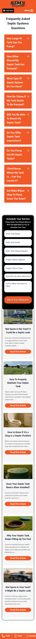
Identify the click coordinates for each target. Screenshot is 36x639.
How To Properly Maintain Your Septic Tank (18, 383)
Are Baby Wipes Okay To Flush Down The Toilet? (16, 194)
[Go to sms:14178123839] (19, 636)
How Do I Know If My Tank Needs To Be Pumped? (16, 100)
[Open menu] (29, 10)
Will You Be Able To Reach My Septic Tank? (16, 118)
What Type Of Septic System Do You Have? (15, 82)
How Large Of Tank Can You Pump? (14, 42)
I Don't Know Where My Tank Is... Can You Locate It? (15, 174)
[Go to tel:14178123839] (7, 636)
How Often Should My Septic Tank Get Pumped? (15, 62)
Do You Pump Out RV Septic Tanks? (14, 154)
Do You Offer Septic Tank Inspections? (14, 136)
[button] (18, 352)
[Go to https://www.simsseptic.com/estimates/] (31, 636)
